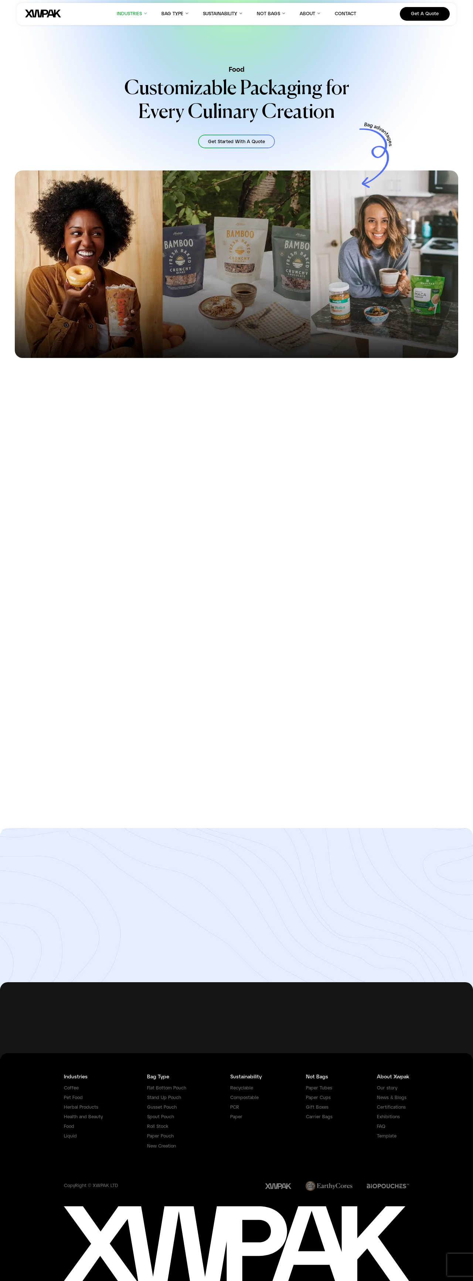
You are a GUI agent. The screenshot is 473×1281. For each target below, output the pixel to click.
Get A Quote (425, 14)
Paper (236, 1117)
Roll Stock (158, 1127)
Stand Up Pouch (164, 1098)
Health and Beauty (83, 1117)
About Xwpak (393, 1077)
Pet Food (73, 1098)
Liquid (70, 1136)
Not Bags (271, 13)
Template (387, 1136)
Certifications (391, 1107)
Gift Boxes (317, 1107)
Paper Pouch (160, 1136)
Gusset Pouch (162, 1107)
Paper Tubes (319, 1088)
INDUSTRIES (132, 13)
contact (345, 14)
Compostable (244, 1098)
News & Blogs (391, 1098)
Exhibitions (388, 1117)
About (310, 13)
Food (69, 1127)
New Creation (161, 1146)
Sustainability (223, 13)
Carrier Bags (319, 1117)
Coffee (71, 1088)
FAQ (381, 1127)
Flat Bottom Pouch (166, 1088)
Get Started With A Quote (236, 142)
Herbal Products (81, 1107)
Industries (76, 1077)
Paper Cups (318, 1098)
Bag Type (175, 13)
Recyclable (241, 1088)
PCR (234, 1107)
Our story (387, 1088)
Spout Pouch (160, 1117)
